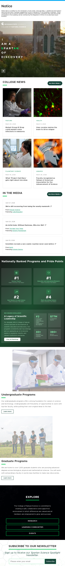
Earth (11, 247)
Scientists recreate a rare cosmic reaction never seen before (30, 244)
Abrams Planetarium (19, 230)
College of (13, 27)
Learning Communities (32, 526)
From (7, 210)
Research (32, 520)
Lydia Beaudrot (17, 212)
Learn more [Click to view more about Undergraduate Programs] (7, 411)
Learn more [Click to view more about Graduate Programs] (7, 477)
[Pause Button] (3, 71)
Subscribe (50, 560)
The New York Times (16, 228)
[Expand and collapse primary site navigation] (62, 24)
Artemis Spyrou (17, 249)
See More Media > (54, 194)
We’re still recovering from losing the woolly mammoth (28, 206)
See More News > (55, 83)
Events (32, 532)
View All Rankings (12, 339)
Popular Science (14, 210)
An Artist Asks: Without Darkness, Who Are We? (25, 225)
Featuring (9, 212)
